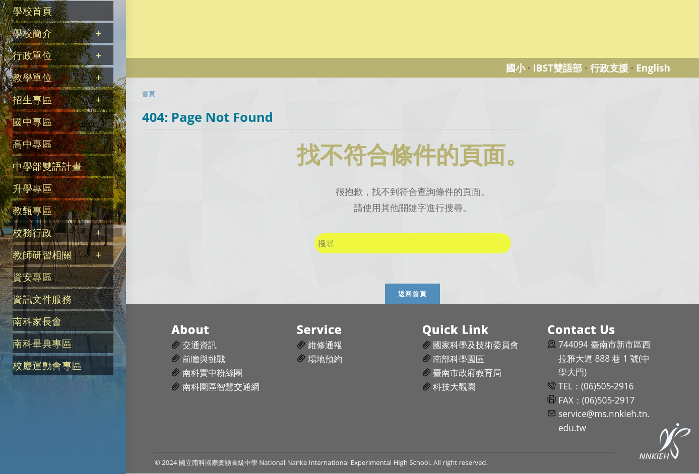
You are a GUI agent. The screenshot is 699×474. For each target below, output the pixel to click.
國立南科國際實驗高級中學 (183, 6)
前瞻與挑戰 (203, 359)
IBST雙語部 (557, 68)
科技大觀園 (454, 386)
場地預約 (325, 359)
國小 (515, 68)
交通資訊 (199, 345)
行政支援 (609, 68)
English (653, 68)
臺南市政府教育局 (467, 373)
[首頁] (148, 93)
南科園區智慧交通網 (221, 386)
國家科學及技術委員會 (476, 345)
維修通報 (325, 345)
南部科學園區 (458, 359)
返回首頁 (412, 293)
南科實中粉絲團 (212, 373)
